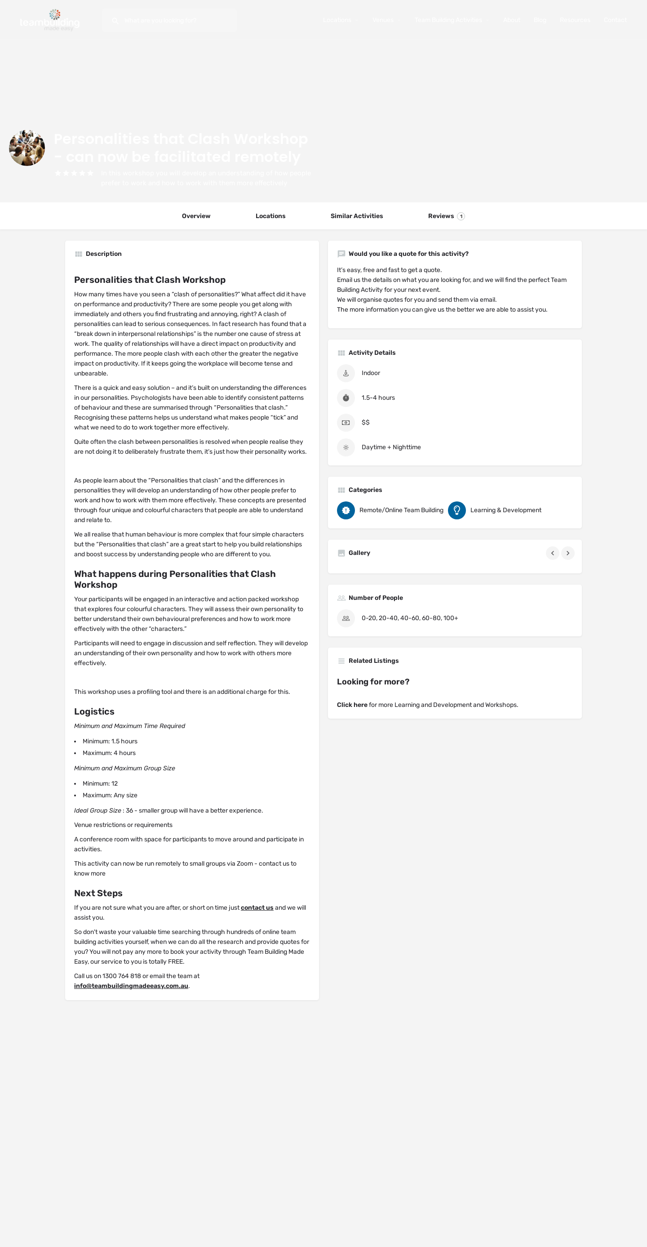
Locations (337, 20)
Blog (540, 20)
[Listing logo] (27, 148)
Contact (615, 20)
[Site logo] (51, 19)
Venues (383, 20)
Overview (196, 216)
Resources (575, 20)
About (511, 20)
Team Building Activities (448, 20)
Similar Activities (357, 216)
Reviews (446, 216)
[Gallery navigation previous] (553, 553)
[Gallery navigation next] (568, 553)
